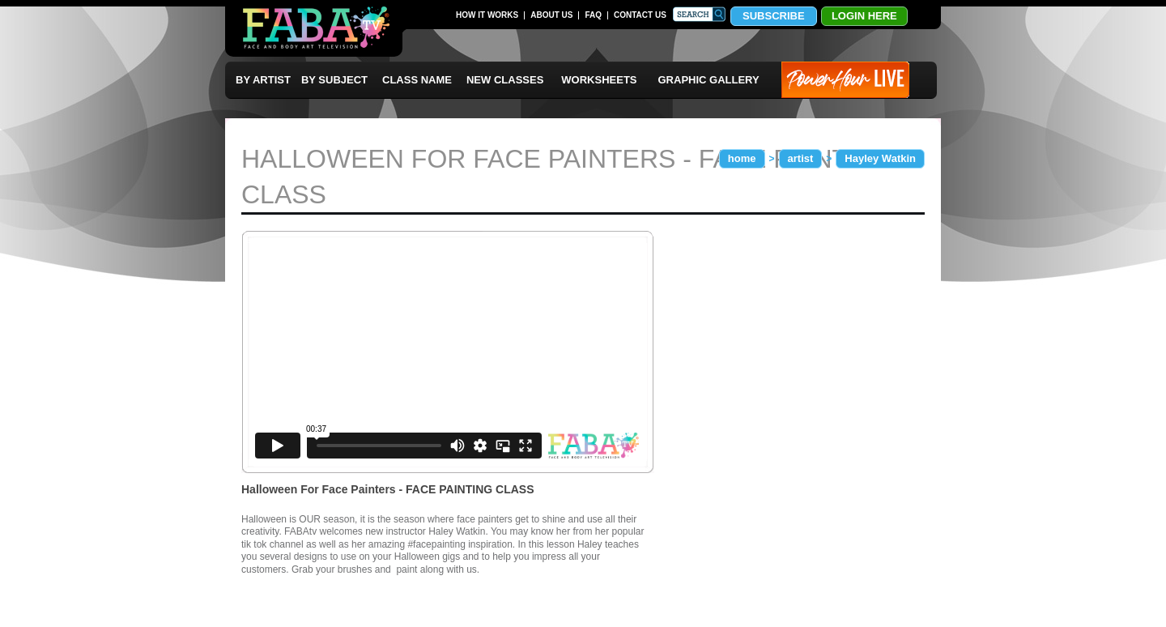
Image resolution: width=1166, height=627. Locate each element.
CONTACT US (640, 15)
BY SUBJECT (334, 80)
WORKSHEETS (598, 80)
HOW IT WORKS (487, 15)
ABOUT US (551, 15)
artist (801, 158)
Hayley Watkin (880, 158)
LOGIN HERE (864, 16)
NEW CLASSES (504, 80)
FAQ (593, 15)
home (742, 158)
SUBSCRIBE (774, 16)
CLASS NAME (417, 80)
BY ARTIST (263, 80)
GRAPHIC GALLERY (709, 80)
